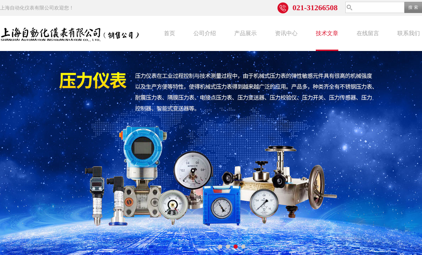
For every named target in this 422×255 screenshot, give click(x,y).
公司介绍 (204, 33)
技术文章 (327, 33)
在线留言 (368, 33)
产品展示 (245, 33)
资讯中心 (286, 33)
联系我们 (408, 33)
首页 (169, 33)
